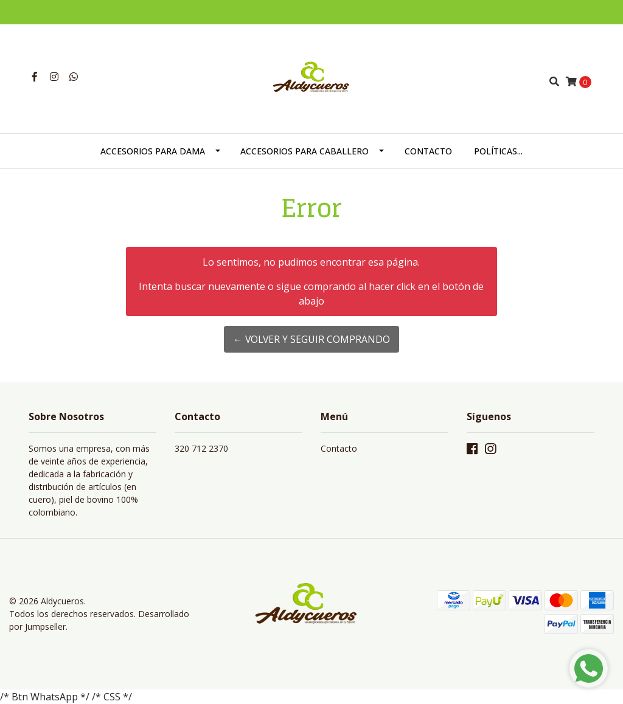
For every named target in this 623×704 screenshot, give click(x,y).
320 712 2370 (201, 448)
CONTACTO (428, 151)
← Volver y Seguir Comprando (311, 339)
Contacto (339, 448)
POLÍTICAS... (498, 151)
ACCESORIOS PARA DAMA (152, 151)
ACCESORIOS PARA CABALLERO (304, 151)
